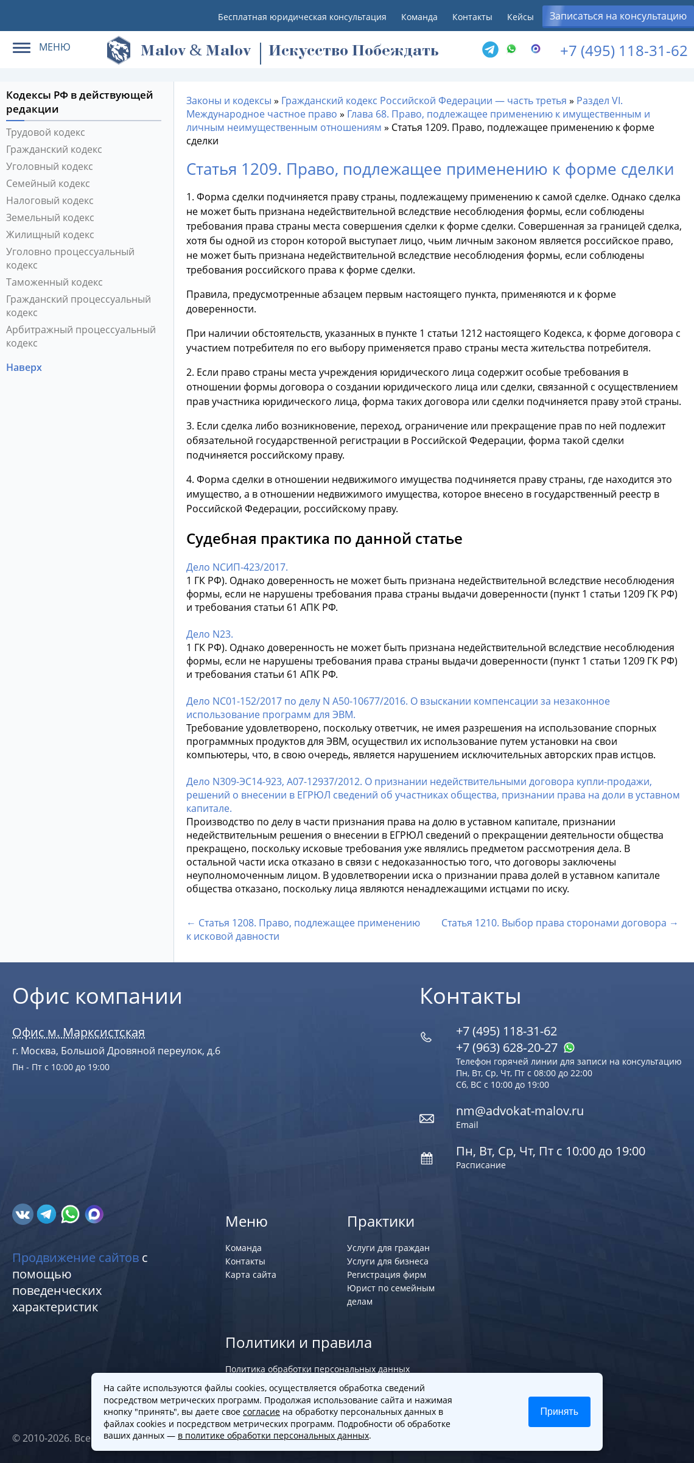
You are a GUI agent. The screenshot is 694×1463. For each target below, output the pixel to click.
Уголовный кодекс (49, 166)
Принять (560, 1411)
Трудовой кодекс (45, 132)
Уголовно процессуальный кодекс (70, 258)
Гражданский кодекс (54, 149)
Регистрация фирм (386, 1274)
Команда (419, 17)
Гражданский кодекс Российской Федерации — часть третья (424, 100)
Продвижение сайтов (75, 1257)
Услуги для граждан (388, 1247)
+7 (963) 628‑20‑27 (515, 1047)
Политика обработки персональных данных (317, 1369)
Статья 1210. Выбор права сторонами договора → (560, 922)
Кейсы (520, 17)
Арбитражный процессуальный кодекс (81, 336)
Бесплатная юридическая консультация (302, 17)
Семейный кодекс (48, 183)
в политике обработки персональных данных (273, 1435)
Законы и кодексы (229, 100)
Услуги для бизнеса (388, 1261)
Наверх (25, 367)
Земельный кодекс (50, 217)
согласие (261, 1411)
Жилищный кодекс (50, 234)
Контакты (472, 17)
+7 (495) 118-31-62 (624, 50)
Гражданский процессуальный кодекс (78, 305)
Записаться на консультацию (618, 16)
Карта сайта (250, 1274)
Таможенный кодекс (54, 282)
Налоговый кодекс (50, 200)
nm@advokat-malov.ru (520, 1110)
